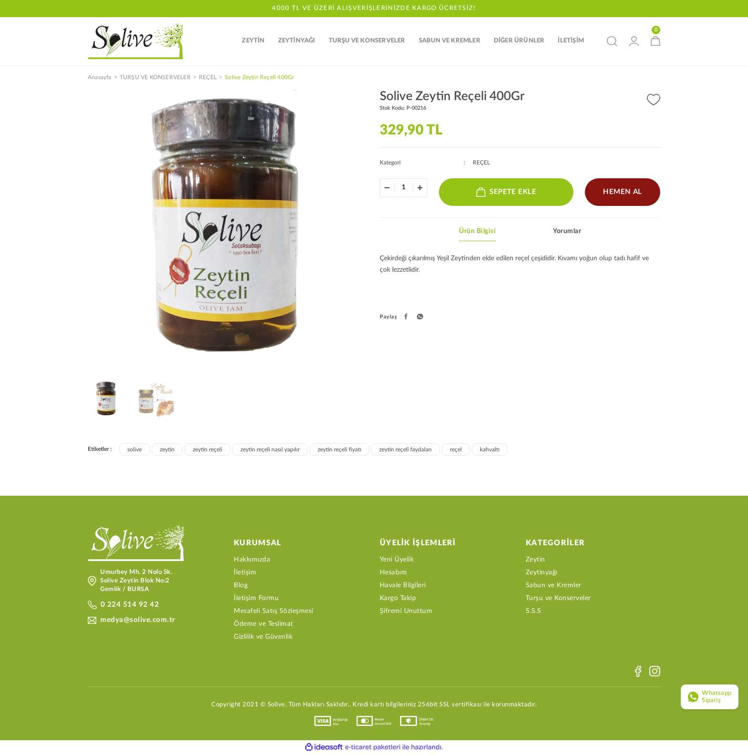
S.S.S (533, 612)
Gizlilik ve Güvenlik (263, 637)
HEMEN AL (622, 192)
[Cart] (655, 41)
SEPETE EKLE (506, 193)
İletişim (245, 573)
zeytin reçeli (207, 450)
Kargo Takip (398, 599)
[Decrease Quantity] (387, 189)
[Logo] (137, 41)
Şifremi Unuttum (406, 612)
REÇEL (481, 163)
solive (134, 450)
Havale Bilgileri (403, 586)
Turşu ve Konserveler (558, 599)
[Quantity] (404, 188)
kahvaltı (489, 450)
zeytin (167, 450)
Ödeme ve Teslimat (263, 625)
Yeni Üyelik (397, 560)
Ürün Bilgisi (477, 232)
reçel (456, 450)
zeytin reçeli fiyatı (339, 450)
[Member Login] (634, 41)
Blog (241, 586)
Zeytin (535, 560)
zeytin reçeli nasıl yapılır (270, 450)
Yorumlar (567, 232)
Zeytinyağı (542, 573)
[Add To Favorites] (653, 101)
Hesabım (393, 573)
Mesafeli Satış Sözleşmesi (273, 612)
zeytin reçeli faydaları (405, 450)
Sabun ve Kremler (554, 586)
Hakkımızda (252, 560)
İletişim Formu (256, 599)
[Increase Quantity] (420, 189)
